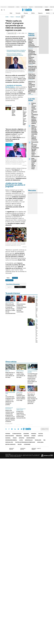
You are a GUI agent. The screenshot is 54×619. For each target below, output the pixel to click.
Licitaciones (27, 444)
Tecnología (38, 440)
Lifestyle (40, 435)
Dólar (11, 13)
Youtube (18, 429)
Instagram (11, 429)
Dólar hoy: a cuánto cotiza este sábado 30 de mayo (32, 76)
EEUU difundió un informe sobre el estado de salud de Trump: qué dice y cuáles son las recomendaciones (10, 308)
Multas (20, 444)
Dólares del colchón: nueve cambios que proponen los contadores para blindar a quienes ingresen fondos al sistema (10, 416)
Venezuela (18, 16)
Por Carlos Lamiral (8, 423)
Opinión (48, 13)
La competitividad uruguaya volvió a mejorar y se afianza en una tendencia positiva (10, 399)
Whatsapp (21, 429)
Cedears (41, 192)
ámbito (7, 16)
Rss (44, 440)
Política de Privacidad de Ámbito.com (25, 442)
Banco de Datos (9, 435)
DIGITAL (11, 449)
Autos (21, 440)
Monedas (30, 192)
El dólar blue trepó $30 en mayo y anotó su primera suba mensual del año (21, 415)
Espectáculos (28, 440)
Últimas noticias (16, 433)
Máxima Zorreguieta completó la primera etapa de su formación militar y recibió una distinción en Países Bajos (25, 116)
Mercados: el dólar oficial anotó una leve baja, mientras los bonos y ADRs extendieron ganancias (32, 398)
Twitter (6, 429)
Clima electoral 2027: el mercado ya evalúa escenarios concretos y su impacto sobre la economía (34, 133)
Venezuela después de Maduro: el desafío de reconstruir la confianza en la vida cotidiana (16, 51)
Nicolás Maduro (9, 280)
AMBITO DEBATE (36, 449)
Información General (11, 440)
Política (33, 13)
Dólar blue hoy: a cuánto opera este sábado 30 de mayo (32, 69)
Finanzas (26, 13)
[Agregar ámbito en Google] (12, 33)
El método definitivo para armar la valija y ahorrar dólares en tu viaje (20, 397)
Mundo (12, 16)
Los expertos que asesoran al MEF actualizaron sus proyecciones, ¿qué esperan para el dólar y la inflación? (32, 378)
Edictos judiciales (10, 444)
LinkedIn (15, 429)
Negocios (40, 13)
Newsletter (44, 429)
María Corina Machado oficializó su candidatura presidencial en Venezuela (15, 54)
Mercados (19, 435)
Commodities (37, 192)
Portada (7, 433)
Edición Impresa (30, 438)
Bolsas (33, 192)
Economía (18, 13)
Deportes (21, 438)
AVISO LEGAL (40, 442)
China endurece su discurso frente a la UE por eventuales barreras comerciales (21, 308)
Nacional (7, 438)
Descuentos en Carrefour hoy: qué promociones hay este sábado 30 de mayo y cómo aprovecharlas (35, 149)
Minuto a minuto (32, 392)
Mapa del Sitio (9, 442)
